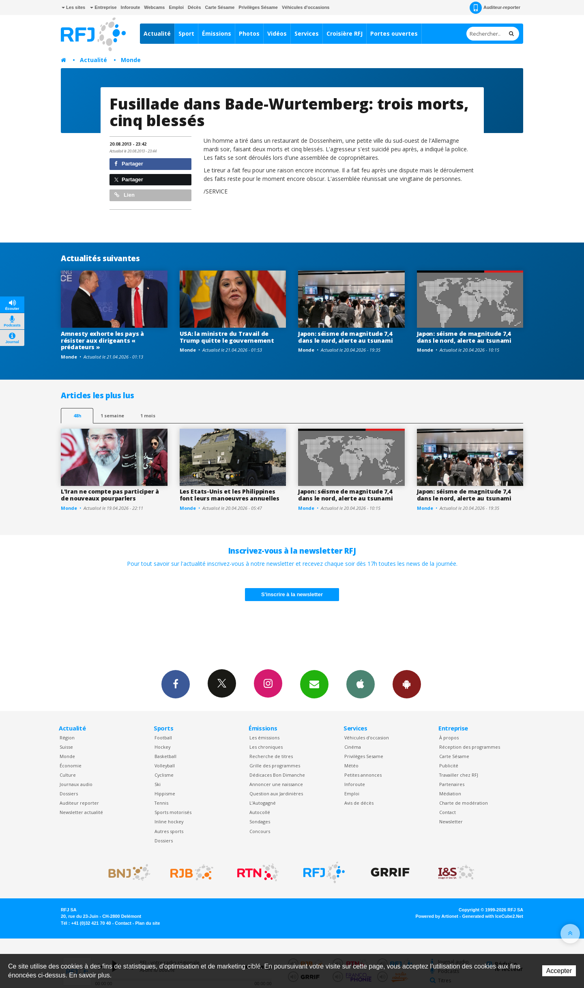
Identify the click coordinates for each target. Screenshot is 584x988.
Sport (186, 33)
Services (306, 33)
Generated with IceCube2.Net (492, 916)
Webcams (154, 7)
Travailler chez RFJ (458, 775)
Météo (351, 765)
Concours (259, 831)
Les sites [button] (73, 7)
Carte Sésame (220, 7)
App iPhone (360, 684)
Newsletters (314, 684)
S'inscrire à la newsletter (292, 594)
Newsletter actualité (81, 812)
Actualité (157, 33)
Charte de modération (463, 802)
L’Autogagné (262, 802)
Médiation (450, 793)
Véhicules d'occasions (306, 7)
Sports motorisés (173, 812)
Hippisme (165, 793)
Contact (447, 812)
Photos (249, 33)
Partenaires (451, 784)
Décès (194, 7)
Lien (124, 195)
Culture (68, 775)
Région (67, 737)
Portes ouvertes (394, 33)
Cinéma (352, 747)
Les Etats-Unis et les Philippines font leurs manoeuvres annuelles (229, 495)
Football (163, 737)
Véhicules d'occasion (366, 737)
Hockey (162, 747)
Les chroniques (266, 747)
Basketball (165, 756)
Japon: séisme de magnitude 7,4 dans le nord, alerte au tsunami (345, 337)
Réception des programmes (469, 747)
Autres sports (169, 831)
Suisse (66, 747)
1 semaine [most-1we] (112, 415)
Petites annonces (363, 775)
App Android (407, 684)
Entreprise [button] (103, 7)
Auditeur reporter (79, 802)
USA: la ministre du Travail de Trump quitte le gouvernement (227, 337)
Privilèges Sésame (258, 7)
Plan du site (147, 923)
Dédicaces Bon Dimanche (277, 775)
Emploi (176, 7)
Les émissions (264, 737)
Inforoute (130, 7)
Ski (158, 784)
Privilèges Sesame (363, 756)
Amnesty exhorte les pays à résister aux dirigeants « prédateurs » (102, 340)
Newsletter (451, 821)
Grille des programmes (274, 765)
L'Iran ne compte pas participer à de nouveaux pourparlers (110, 495)
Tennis (161, 802)
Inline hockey (169, 821)
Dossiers (69, 793)
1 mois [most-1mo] (147, 415)
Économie (71, 765)
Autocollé (259, 812)
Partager (128, 164)
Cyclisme (164, 775)
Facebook (175, 684)
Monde (131, 60)
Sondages (259, 821)
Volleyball (165, 765)
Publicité (448, 765)
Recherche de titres (271, 756)
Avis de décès (359, 802)
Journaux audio (76, 784)
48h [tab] (77, 415)
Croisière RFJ (344, 33)
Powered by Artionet (437, 916)
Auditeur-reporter (495, 8)
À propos (449, 737)
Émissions (216, 33)
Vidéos (277, 33)
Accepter (559, 970)
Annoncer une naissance (276, 784)
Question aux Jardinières (276, 793)
